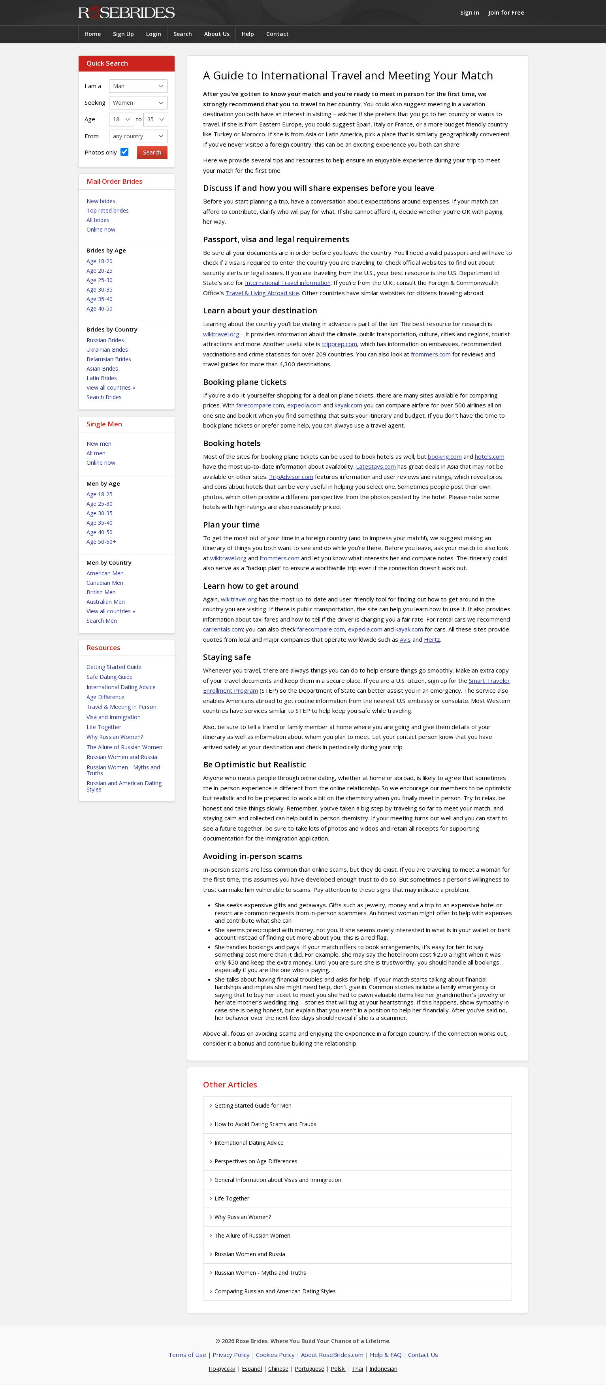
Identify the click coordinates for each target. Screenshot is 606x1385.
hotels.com (489, 456)
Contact (277, 34)
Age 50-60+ (101, 541)
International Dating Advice (121, 687)
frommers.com (431, 354)
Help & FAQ (386, 1355)
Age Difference (105, 697)
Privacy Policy (231, 1355)
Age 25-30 (100, 280)
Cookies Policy (275, 1355)
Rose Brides (126, 13)
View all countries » (111, 387)
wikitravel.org (221, 334)
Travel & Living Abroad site (262, 293)
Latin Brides (102, 378)
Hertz (432, 639)
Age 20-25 (100, 270)
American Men (105, 573)
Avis (405, 639)
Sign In (469, 12)
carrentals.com (223, 629)
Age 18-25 (100, 494)
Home (93, 34)
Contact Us (423, 1355)
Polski (338, 1368)
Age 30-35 (100, 289)
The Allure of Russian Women (124, 747)
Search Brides (104, 397)
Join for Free (506, 12)
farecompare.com (260, 405)
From (92, 136)
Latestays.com (376, 466)
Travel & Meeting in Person (121, 706)
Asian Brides (102, 368)
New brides (101, 201)
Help (248, 34)
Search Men (102, 620)
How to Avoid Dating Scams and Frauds (261, 1124)
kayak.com (348, 405)
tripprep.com (339, 344)
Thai (357, 1368)
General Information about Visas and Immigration (274, 1179)
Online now (101, 229)
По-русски (222, 1368)
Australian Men (106, 601)
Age (90, 119)
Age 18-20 (100, 261)
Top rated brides (108, 210)
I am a (93, 86)
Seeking (95, 102)
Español (252, 1368)
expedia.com (304, 405)
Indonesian (383, 1368)
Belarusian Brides (109, 359)
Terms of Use (187, 1355)
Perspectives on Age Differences (252, 1161)
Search (182, 34)
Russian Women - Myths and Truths (123, 770)
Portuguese (309, 1368)
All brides (98, 220)
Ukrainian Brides (107, 349)
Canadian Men (105, 582)
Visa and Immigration (114, 717)
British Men (101, 592)
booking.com (445, 456)
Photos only (106, 152)
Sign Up (123, 34)
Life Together (104, 727)
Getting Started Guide (114, 667)
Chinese (278, 1368)
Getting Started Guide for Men (249, 1105)
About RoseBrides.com (332, 1355)
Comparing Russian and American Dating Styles (271, 1291)
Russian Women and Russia (122, 757)
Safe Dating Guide (110, 676)
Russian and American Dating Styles (124, 786)
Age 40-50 (100, 308)
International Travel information (288, 282)
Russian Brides (105, 340)
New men (99, 443)
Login (153, 34)
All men (96, 453)
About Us (217, 34)
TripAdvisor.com (291, 477)
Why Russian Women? (115, 737)
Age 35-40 (100, 299)
